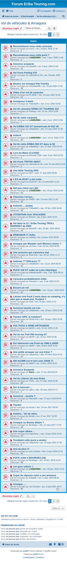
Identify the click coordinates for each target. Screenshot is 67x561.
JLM (31, 302)
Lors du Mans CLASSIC (26, 153)
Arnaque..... (19, 484)
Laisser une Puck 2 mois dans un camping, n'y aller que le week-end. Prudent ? (37, 298)
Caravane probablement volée (30, 279)
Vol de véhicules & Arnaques (23, 23)
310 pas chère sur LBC (25, 188)
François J (33, 281)
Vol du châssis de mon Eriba (29, 378)
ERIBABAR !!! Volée (24, 234)
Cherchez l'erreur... (23, 197)
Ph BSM (32, 95)
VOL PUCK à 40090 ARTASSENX (31, 325)
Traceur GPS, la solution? (27, 316)
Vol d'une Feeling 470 (25, 72)
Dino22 (32, 217)
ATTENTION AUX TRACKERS (29, 214)
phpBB (25, 551)
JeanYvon (33, 255)
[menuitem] (9, 11)
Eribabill (32, 478)
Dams (31, 372)
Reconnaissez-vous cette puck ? (31, 55)
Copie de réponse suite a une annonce (34, 475)
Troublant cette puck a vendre (29, 440)
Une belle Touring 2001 (26, 170)
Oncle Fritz (34, 319)
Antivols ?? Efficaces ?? (26, 261)
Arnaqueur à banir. (23, 101)
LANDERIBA (35, 57)
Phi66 (31, 199)
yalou (31, 390)
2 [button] (53, 34)
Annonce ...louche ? (24, 396)
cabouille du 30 (35, 75)
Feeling (32, 111)
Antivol (17, 135)
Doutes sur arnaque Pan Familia (31, 83)
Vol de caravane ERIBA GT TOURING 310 (36, 108)
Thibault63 (33, 208)
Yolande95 (33, 104)
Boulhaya (33, 425)
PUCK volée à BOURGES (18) (29, 457)
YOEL (31, 381)
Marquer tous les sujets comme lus (23, 34)
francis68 (33, 398)
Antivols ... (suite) (23, 205)
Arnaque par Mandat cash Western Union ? (37, 243)
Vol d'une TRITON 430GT (27, 161)
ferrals (32, 407)
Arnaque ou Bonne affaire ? (28, 422)
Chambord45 (35, 86)
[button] (58, 34)
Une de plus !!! (21, 449)
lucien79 (32, 182)
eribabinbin (34, 129)
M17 (31, 173)
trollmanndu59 (35, 272)
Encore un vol (21, 287)
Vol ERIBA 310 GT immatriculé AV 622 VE (36, 126)
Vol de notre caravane (25, 117)
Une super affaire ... (24, 431)
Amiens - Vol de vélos (25, 413)
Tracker (17, 405)
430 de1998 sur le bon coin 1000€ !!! (33, 361)
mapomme (33, 354)
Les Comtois (34, 451)
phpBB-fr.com (38, 554)
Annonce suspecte (23, 64)
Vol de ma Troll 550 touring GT (30, 334)
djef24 (31, 328)
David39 (32, 66)
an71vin (32, 246)
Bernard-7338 (35, 155)
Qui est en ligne (9, 516)
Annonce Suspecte (23, 369)
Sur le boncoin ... (22, 387)
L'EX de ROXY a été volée (27, 179)
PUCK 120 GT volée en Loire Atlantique (35, 270)
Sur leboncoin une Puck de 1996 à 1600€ (35, 343)
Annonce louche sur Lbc (27, 308)
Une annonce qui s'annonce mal (31, 252)
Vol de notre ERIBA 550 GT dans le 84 (34, 144)
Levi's (31, 49)
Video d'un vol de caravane (28, 92)
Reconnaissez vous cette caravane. (33, 46)
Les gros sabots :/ (23, 466)
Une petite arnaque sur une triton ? (32, 352)
